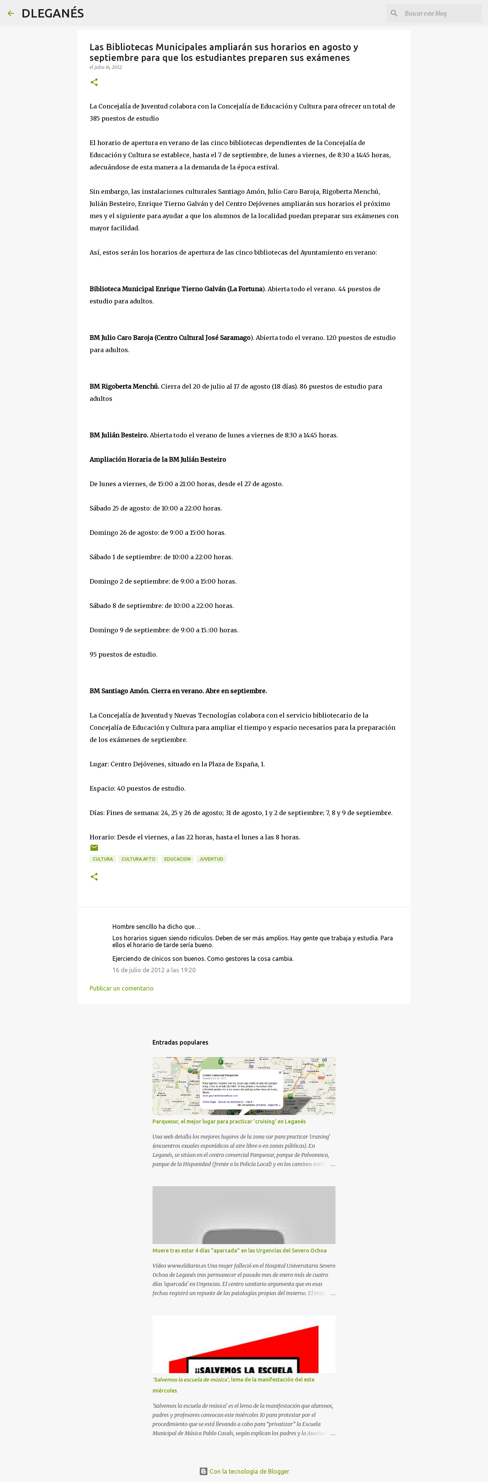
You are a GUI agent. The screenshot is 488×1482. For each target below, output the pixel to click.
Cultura (103, 859)
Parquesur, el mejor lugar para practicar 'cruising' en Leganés (229, 1121)
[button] (94, 83)
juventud (211, 859)
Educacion (177, 859)
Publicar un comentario (122, 988)
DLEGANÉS (52, 13)
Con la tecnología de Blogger (244, 1471)
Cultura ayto (139, 859)
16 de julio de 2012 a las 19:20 (154, 970)
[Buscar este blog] (442, 13)
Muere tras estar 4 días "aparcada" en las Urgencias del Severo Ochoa (239, 1250)
